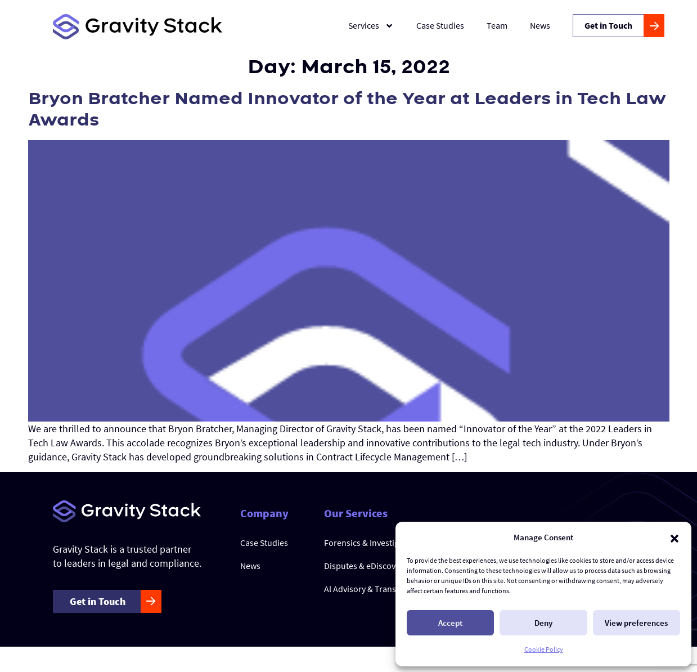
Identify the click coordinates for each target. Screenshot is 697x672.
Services (371, 26)
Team (497, 25)
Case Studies (440, 25)
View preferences (636, 622)
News (540, 25)
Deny (543, 622)
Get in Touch (608, 25)
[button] (674, 537)
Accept (450, 622)
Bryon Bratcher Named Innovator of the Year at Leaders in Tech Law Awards (347, 109)
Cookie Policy (543, 649)
